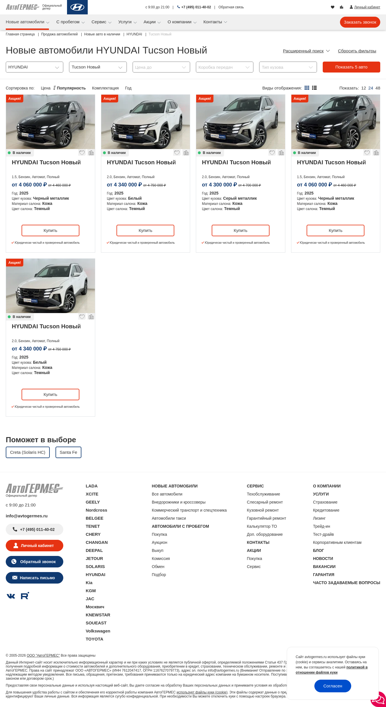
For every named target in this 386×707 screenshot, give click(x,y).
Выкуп (157, 550)
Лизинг (319, 518)
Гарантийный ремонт (266, 518)
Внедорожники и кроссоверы (179, 502)
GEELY (93, 502)
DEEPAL (94, 550)
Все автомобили (167, 494)
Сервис (99, 21)
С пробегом (68, 21)
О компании (180, 21)
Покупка (159, 534)
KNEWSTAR (98, 614)
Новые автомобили (25, 21)
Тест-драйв (323, 534)
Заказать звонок (360, 22)
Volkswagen (98, 630)
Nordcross (96, 510)
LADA (92, 485)
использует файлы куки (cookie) (202, 692)
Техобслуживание (263, 494)
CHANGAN (97, 542)
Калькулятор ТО (262, 526)
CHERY (93, 534)
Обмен (158, 566)
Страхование (325, 502)
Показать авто (351, 66)
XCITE (92, 493)
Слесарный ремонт (265, 502)
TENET (93, 526)
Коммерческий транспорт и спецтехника (189, 510)
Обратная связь (231, 7)
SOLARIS (95, 566)
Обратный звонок (37, 561)
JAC (90, 598)
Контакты (213, 21)
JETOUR (94, 558)
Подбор (159, 574)
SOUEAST (96, 622)
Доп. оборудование (265, 534)
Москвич (95, 606)
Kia (89, 582)
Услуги (125, 21)
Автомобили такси (169, 518)
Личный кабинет (37, 545)
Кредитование (326, 510)
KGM (91, 590)
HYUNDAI (95, 574)
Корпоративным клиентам (337, 542)
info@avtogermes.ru (27, 515)
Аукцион (159, 542)
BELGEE (95, 518)
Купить (50, 230)
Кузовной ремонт (263, 510)
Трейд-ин (321, 526)
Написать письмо (37, 577)
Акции (150, 21)
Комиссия (161, 558)
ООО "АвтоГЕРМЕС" (43, 655)
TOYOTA (94, 639)
